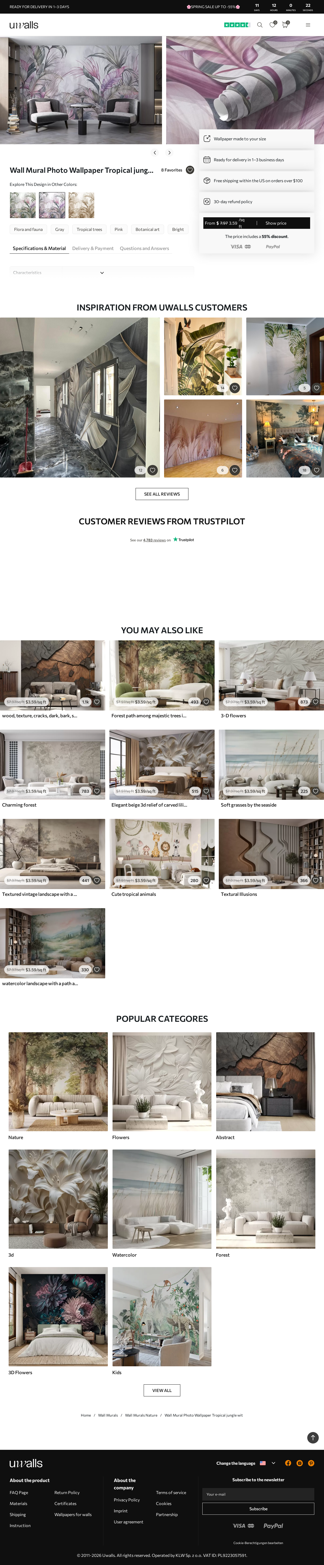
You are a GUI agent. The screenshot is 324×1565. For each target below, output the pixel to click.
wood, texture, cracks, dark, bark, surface (40, 715)
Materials (18, 1503)
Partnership (167, 1514)
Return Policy (67, 1492)
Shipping (18, 1514)
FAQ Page (19, 1492)
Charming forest (19, 805)
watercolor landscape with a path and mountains (40, 983)
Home (86, 1415)
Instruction (20, 1525)
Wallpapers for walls (73, 1514)
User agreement (128, 1521)
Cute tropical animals (133, 894)
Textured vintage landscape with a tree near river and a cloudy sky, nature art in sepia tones (40, 894)
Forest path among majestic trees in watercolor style (149, 715)
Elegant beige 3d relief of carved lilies (149, 805)
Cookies (163, 1503)
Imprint (121, 1510)
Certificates (65, 1503)
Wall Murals (108, 1415)
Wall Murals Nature (141, 1415)
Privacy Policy (127, 1499)
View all (162, 1390)
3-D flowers (233, 715)
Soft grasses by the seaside (248, 805)
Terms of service (171, 1492)
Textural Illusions (239, 894)
